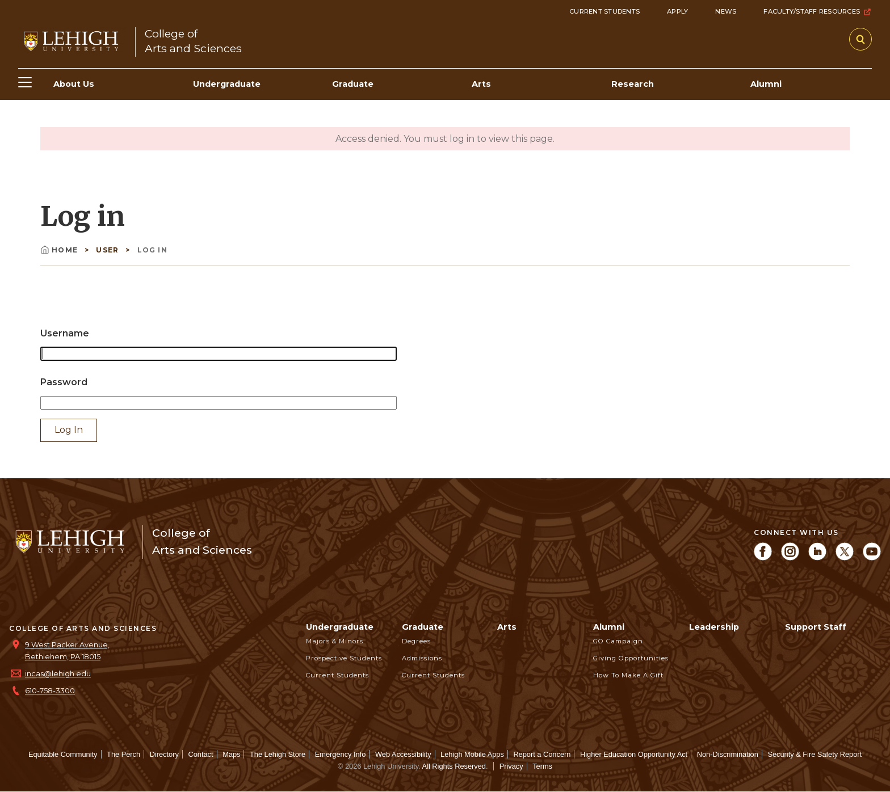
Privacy (511, 766)
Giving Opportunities (631, 658)
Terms (542, 766)
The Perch (123, 754)
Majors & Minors (334, 641)
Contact (200, 754)
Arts (507, 627)
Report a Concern (541, 754)
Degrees (416, 641)
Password (63, 382)
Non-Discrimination (727, 754)
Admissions (422, 658)
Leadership (714, 627)
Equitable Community (63, 754)
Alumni (608, 627)
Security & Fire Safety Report (814, 754)
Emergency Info (340, 754)
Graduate (422, 627)
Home (60, 250)
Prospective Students (344, 658)
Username (64, 333)
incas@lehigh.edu (58, 673)
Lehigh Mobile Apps (472, 754)
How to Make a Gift (628, 675)
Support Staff (815, 627)
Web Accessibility (403, 754)
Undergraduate (339, 627)
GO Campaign (618, 641)
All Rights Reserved (454, 766)
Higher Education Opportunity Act (633, 754)
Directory (164, 754)
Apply (677, 11)
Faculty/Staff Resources (817, 11)
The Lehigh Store (277, 754)
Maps (231, 754)
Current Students (604, 11)
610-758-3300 (50, 690)
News (725, 11)
